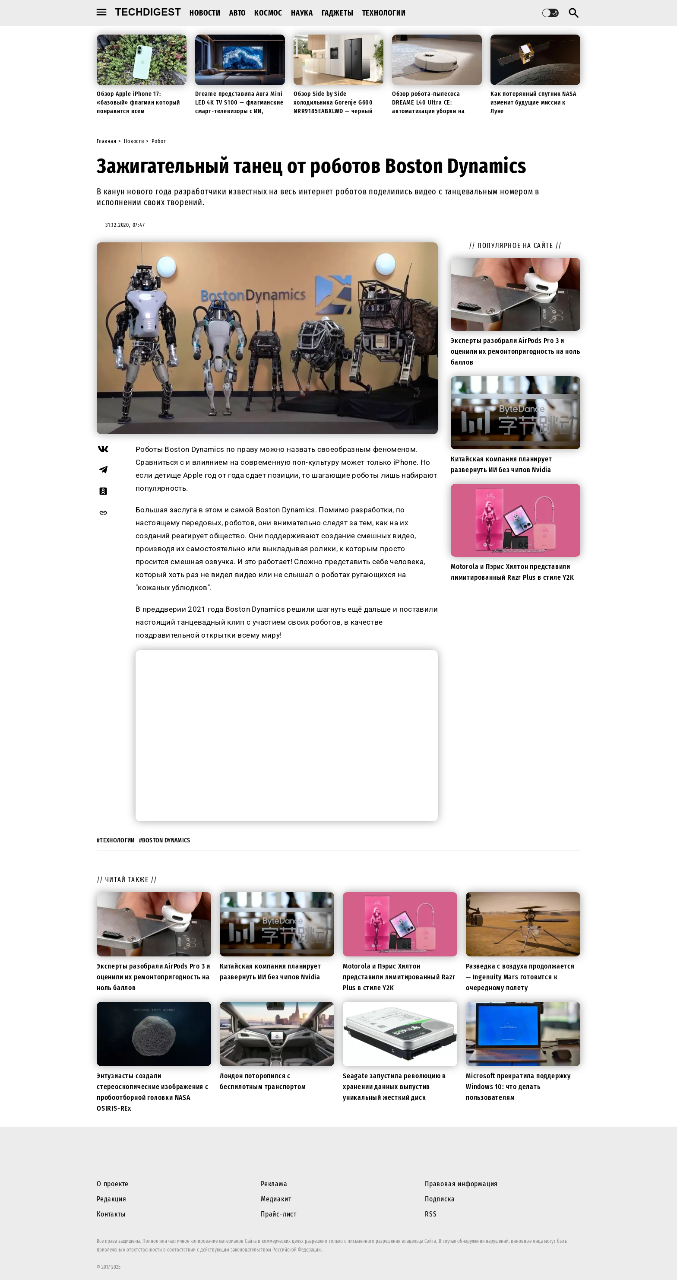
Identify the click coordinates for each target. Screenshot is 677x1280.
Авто (237, 12)
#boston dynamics (164, 840)
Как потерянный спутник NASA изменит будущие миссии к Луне (533, 102)
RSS (431, 1214)
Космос (268, 12)
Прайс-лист (279, 1214)
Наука (302, 12)
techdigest (148, 12)
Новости (205, 12)
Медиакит (276, 1199)
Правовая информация (461, 1183)
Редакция (111, 1199)
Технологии (384, 12)
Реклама (274, 1183)
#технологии (116, 840)
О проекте (113, 1183)
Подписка (440, 1199)
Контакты (111, 1214)
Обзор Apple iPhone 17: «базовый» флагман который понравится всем (138, 102)
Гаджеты (338, 12)
